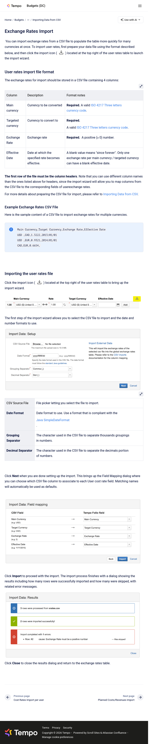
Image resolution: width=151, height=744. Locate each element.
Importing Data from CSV (47, 19)
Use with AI (130, 19)
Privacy (56, 727)
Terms (45, 727)
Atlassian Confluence (114, 732)
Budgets (19, 19)
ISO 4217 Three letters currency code (102, 127)
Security (67, 727)
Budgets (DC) (36, 6)
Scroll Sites (93, 732)
